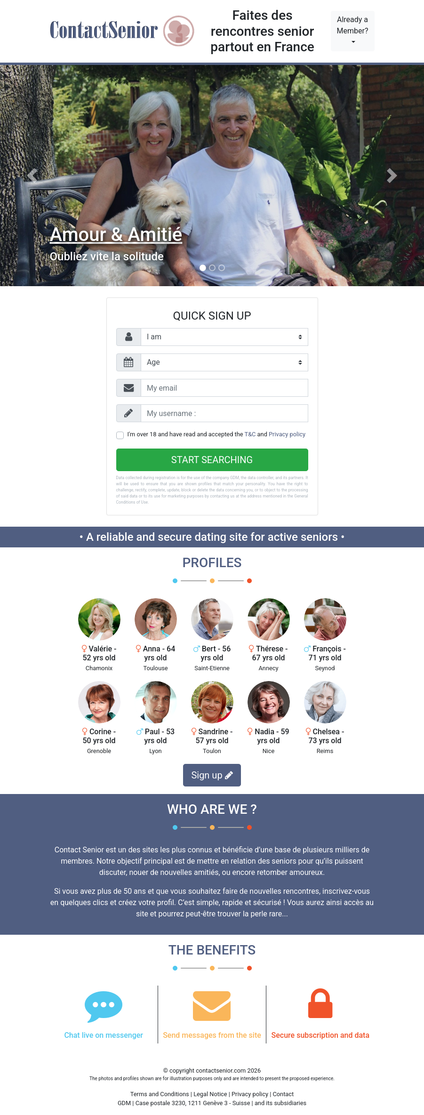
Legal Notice (211, 1094)
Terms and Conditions (159, 1094)
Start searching (212, 459)
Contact (283, 1094)
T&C (250, 434)
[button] (32, 175)
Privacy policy (287, 434)
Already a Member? (352, 25)
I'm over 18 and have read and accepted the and (217, 434)
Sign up (211, 775)
